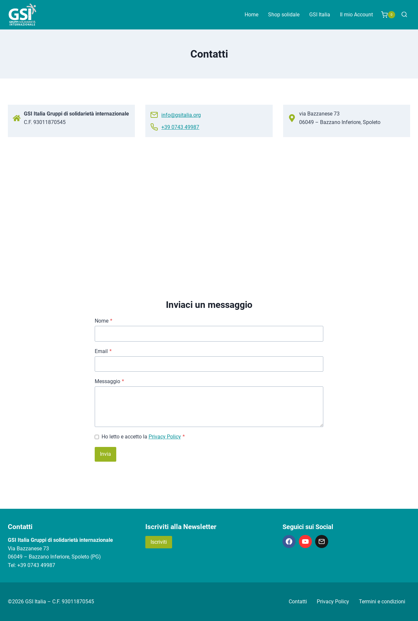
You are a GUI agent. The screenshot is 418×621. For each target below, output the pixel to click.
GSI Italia (319, 14)
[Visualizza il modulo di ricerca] (404, 15)
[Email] (321, 541)
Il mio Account (356, 14)
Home (251, 14)
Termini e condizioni (382, 601)
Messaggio (109, 381)
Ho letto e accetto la (143, 437)
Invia (105, 454)
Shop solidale (283, 14)
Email (103, 351)
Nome (103, 321)
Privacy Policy (165, 437)
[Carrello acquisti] (388, 14)
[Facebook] (289, 541)
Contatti (298, 601)
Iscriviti (159, 542)
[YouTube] (305, 541)
